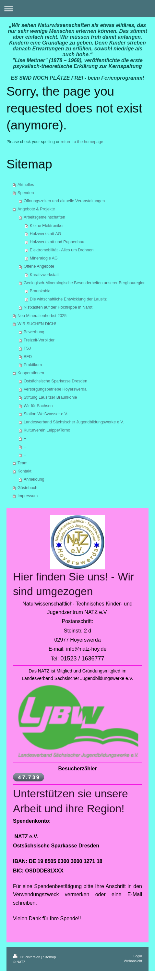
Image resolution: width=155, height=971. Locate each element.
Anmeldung (34, 479)
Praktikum (33, 365)
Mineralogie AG (44, 258)
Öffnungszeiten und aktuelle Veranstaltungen (64, 201)
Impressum (28, 496)
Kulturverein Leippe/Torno (47, 430)
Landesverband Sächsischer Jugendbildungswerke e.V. (74, 422)
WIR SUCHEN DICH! (37, 324)
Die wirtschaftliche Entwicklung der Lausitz (68, 299)
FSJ (27, 348)
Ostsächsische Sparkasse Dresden (55, 381)
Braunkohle (40, 291)
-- (25, 438)
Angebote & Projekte (36, 209)
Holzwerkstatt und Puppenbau (57, 242)
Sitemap (49, 957)
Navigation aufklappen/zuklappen (77, 9)
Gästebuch (27, 488)
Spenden (26, 193)
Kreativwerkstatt (44, 275)
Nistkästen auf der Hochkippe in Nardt (58, 307)
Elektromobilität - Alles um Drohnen (62, 250)
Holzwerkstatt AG (45, 234)
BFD (28, 356)
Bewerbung (34, 332)
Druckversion (27, 957)
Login (138, 956)
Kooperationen (31, 373)
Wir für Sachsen (38, 406)
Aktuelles (26, 184)
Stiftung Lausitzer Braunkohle (50, 397)
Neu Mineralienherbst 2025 (42, 315)
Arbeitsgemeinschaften (44, 217)
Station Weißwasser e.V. (46, 414)
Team (23, 463)
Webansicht (133, 961)
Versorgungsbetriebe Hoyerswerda (55, 389)
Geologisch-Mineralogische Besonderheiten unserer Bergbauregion (85, 283)
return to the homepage (82, 142)
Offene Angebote (39, 266)
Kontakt (24, 471)
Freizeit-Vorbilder (39, 340)
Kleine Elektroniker (47, 225)
